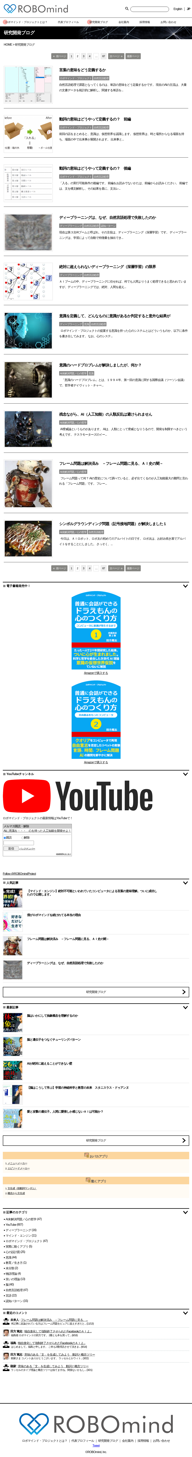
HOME (8, 44)
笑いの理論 (13, 1279)
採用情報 (143, 1440)
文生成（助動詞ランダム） (22, 1188)
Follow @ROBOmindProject (19, 873)
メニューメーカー (17, 1163)
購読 (12, 837)
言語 (8, 1295)
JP (188, 9)
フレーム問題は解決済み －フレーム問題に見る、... (54, 1319)
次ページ (116, 56)
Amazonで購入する (96, 673)
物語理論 (11, 1273)
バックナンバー (27, 848)
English (178, 9)
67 (103, 56)
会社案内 (127, 1440)
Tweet (96, 1445)
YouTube (11, 1224)
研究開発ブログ (96, 992)
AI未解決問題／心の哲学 (21, 1219)
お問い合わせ (161, 1440)
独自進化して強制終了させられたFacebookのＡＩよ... (58, 1331)
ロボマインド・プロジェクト (24, 1241)
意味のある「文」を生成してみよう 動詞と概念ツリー (59, 1354)
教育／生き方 (14, 1262)
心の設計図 (13, 1251)
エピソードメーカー (19, 1168)
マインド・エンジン (18, 1235)
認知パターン (14, 1301)
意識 (8, 1257)
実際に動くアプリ (17, 1246)
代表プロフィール (82, 1440)
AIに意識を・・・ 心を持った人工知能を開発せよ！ (37, 830)
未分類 (10, 1268)
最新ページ (133, 56)
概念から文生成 (16, 1193)
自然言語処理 (14, 1290)
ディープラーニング (18, 1230)
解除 (25, 837)
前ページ (59, 56)
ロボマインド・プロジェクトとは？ (44, 1440)
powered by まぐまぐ (63, 854)
